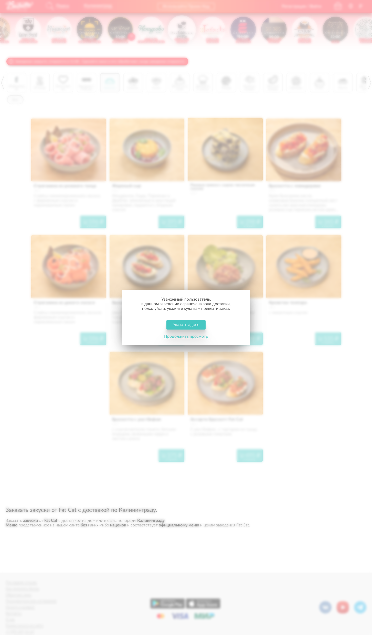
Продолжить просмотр (186, 336)
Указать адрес (186, 325)
